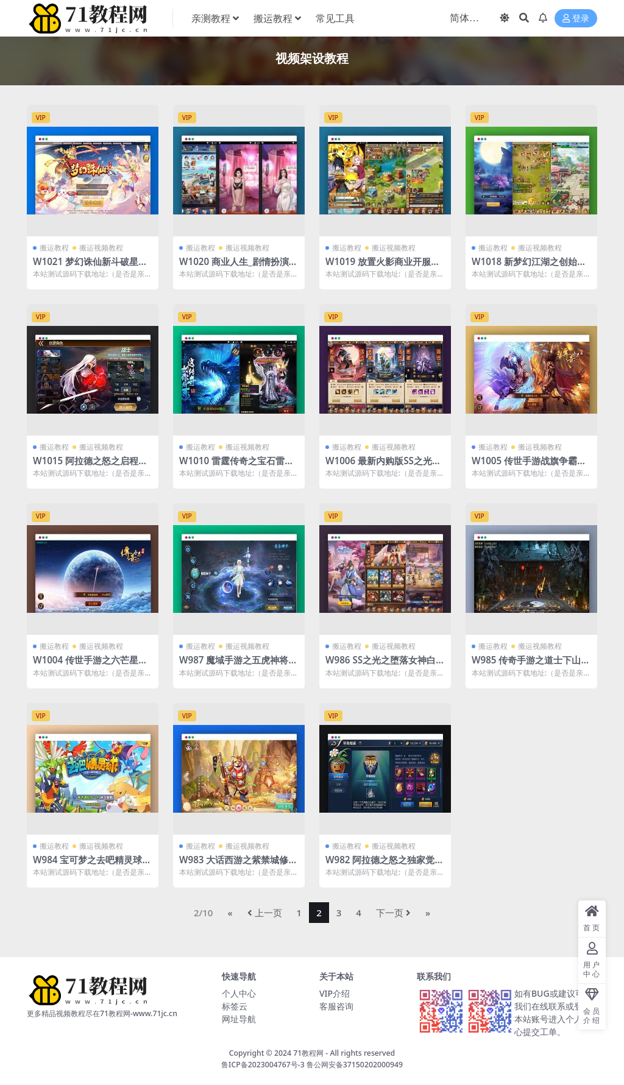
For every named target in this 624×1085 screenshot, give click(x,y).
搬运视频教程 (101, 247)
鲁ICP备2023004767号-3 (263, 1064)
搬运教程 (54, 247)
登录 (575, 18)
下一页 (393, 913)
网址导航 (239, 1019)
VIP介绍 (334, 993)
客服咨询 (336, 1006)
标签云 (234, 1006)
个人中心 (239, 993)
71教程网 (308, 1053)
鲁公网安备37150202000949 (355, 1064)
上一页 (264, 913)
